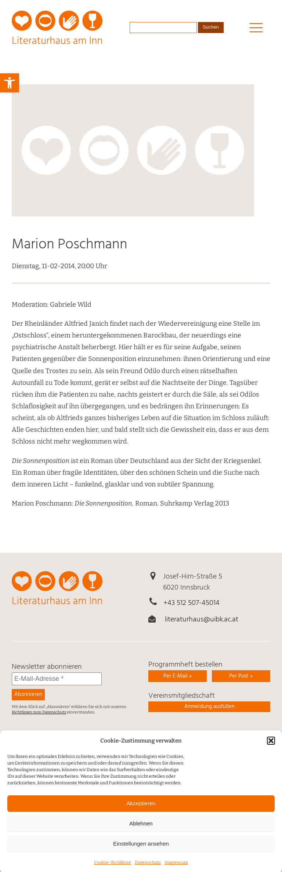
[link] (9, 82)
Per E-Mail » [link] (177, 676)
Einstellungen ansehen (141, 850)
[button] (271, 747)
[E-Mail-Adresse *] (57, 678)
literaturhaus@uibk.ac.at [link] (201, 619)
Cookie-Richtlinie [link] (112, 868)
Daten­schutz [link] (148, 868)
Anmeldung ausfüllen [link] (209, 706)
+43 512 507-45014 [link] (191, 603)
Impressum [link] (176, 868)
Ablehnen (140, 830)
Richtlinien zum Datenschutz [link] (39, 712)
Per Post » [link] (241, 676)
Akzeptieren (140, 809)
